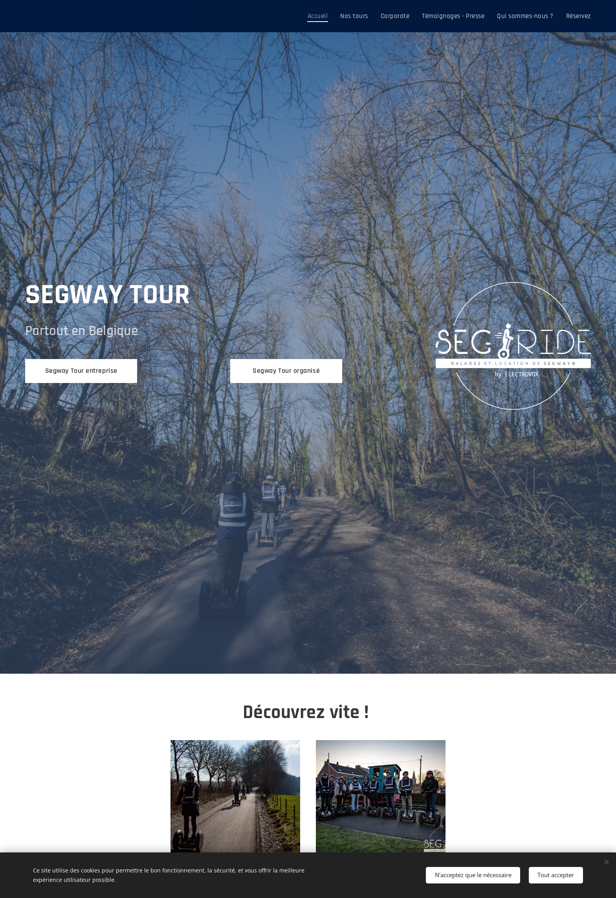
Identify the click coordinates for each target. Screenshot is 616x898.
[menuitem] (329, 16)
